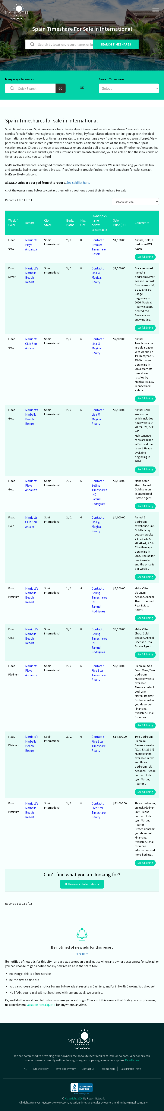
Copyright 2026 (73, 1098)
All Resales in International (82, 884)
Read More (132, 1060)
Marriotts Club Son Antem (31, 343)
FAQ (25, 1069)
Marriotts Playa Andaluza (31, 244)
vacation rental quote (41, 1005)
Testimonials (107, 1069)
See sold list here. (78, 183)
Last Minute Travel (131, 1069)
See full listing (145, 257)
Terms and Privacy (65, 1069)
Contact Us (88, 1069)
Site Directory (40, 1069)
